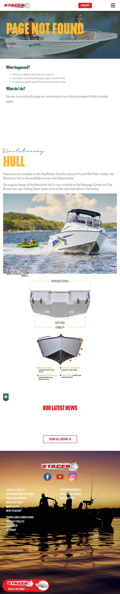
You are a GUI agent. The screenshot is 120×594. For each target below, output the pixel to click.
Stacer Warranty (70, 489)
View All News (60, 439)
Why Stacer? (14, 511)
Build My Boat (14, 502)
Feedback (12, 525)
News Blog (12, 506)
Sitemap (11, 530)
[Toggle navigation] (113, 5)
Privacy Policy (15, 521)
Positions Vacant (70, 494)
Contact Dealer (15, 489)
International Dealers (20, 494)
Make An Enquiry (16, 498)
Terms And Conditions (20, 517)
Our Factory (67, 498)
